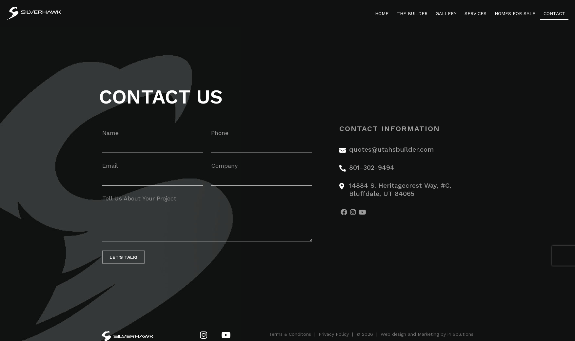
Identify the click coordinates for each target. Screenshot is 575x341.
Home (381, 13)
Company (224, 168)
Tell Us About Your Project (139, 201)
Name (110, 135)
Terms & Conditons (290, 334)
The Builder (412, 13)
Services (475, 13)
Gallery (446, 13)
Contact (554, 13)
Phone (219, 135)
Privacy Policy (334, 334)
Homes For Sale (515, 13)
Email (110, 168)
